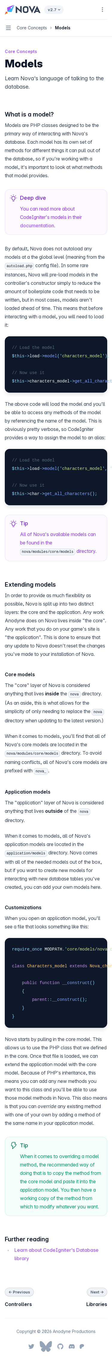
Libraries (96, 1304)
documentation (37, 225)
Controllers (18, 1304)
